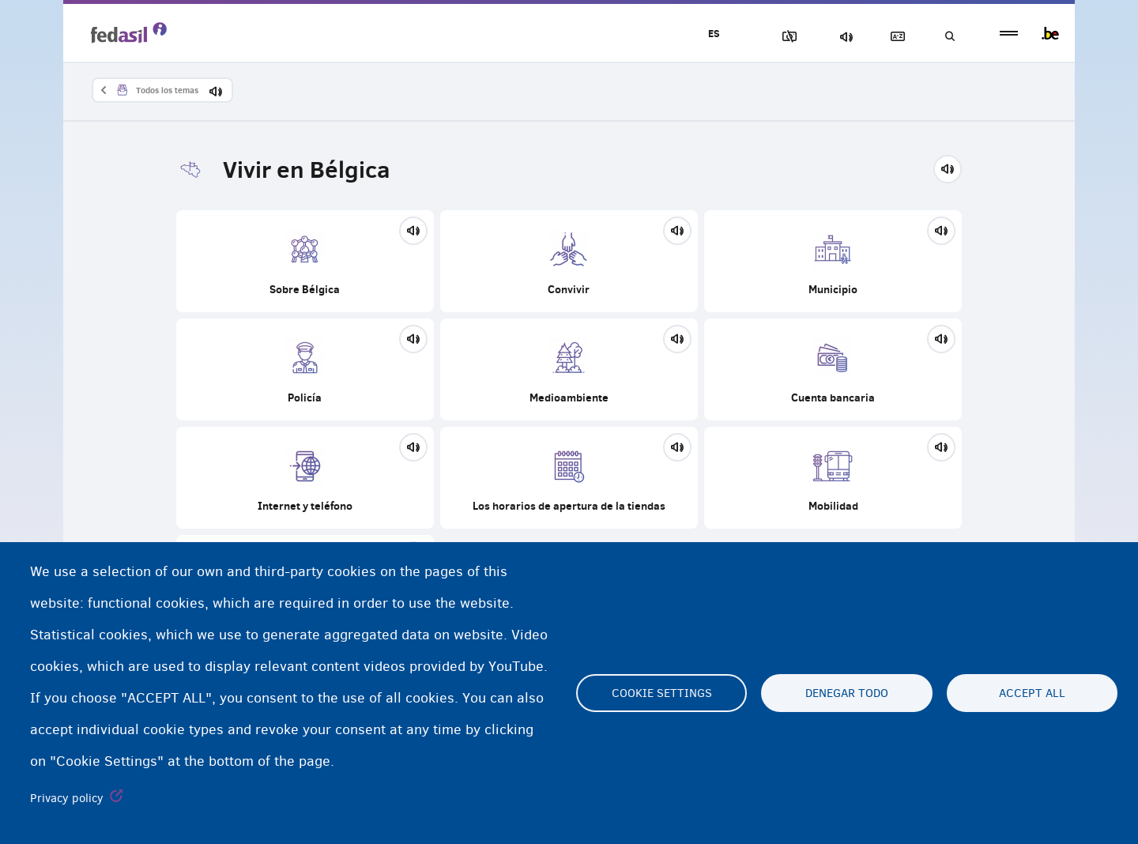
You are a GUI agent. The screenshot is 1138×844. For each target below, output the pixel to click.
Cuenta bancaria (833, 369)
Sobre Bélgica (305, 261)
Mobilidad (833, 478)
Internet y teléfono (305, 478)
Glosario (893, 36)
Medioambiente (569, 369)
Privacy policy (67, 798)
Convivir (569, 261)
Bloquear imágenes (783, 36)
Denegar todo (846, 693)
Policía (305, 369)
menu (1009, 33)
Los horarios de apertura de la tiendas (569, 478)
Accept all (1032, 693)
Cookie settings (662, 693)
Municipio (833, 261)
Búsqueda (948, 36)
